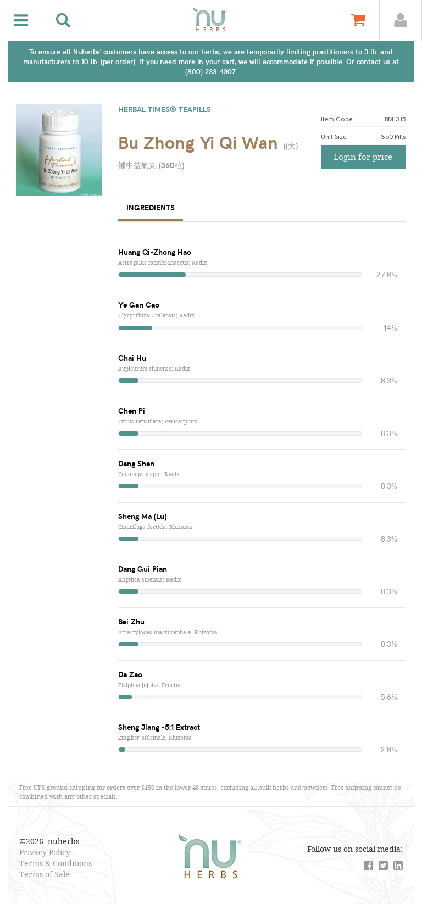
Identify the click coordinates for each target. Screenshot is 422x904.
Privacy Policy (44, 852)
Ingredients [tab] (150, 207)
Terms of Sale (44, 874)
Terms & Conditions (55, 863)
